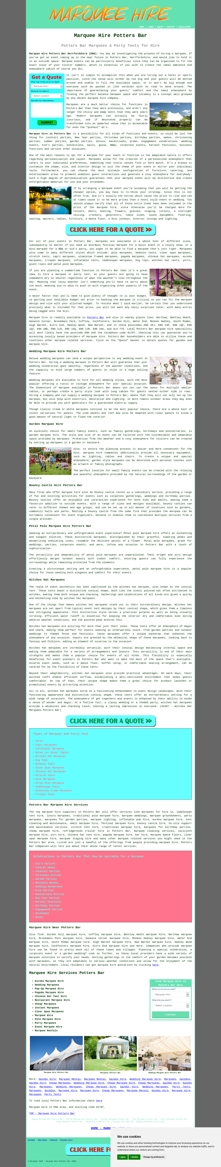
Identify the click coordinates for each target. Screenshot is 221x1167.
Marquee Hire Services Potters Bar (67, 973)
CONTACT (171, 27)
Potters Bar (95, 317)
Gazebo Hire (47, 1079)
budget (88, 303)
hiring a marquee (173, 53)
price (89, 307)
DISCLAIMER (184, 27)
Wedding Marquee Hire (145, 1079)
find (40, 934)
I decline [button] (134, 1157)
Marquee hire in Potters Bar (50, 133)
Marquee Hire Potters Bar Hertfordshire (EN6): (63, 53)
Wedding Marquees (69, 1086)
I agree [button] (123, 1157)
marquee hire (164, 329)
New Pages (42, 1140)
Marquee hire (38, 317)
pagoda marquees (132, 256)
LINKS (150, 27)
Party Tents (181, 1086)
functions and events (141, 133)
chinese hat (156, 256)
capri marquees (64, 256)
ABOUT (160, 27)
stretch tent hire (84, 827)
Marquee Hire (67, 1090)
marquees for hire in (157, 812)
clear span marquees (175, 252)
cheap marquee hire (44, 831)
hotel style (149, 199)
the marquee (183, 299)
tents (94, 667)
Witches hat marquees (44, 626)
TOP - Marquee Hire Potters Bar (52, 1113)
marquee (125, 299)
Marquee (67, 61)
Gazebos (185, 1079)
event (33, 289)
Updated (53, 1140)
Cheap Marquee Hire (121, 1083)
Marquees (186, 248)
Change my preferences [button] (153, 1157)
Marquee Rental (70, 1079)
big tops (141, 260)
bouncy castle (98, 511)
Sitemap (31, 1140)
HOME (141, 27)
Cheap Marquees (60, 1083)
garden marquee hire (44, 435)
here (156, 965)
